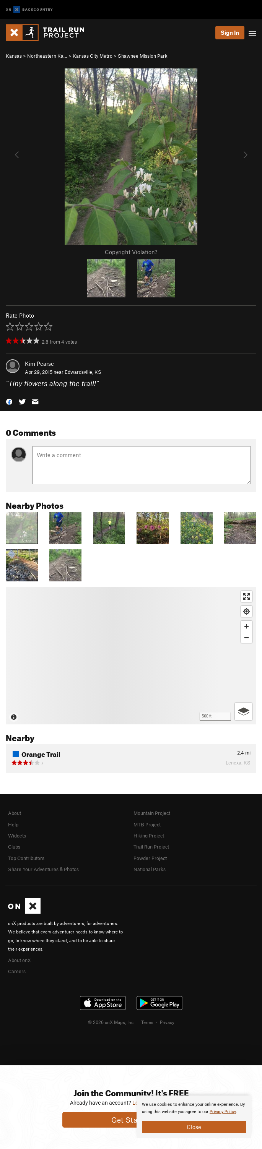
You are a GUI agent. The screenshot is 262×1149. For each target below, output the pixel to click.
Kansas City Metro (92, 56)
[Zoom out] (246, 637)
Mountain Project (151, 813)
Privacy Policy (223, 1111)
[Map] (131, 655)
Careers (17, 971)
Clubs (14, 847)
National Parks (149, 869)
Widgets (17, 836)
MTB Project (147, 824)
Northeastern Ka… (47, 56)
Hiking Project (148, 836)
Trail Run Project (151, 847)
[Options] (243, 711)
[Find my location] (246, 611)
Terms (147, 1022)
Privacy (167, 1022)
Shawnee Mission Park (143, 56)
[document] (194, 1117)
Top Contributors (26, 858)
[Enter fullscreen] (246, 596)
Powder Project (150, 858)
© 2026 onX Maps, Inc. (111, 1022)
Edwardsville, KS (83, 372)
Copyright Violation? (131, 251)
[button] (9, 401)
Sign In (230, 32)
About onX (19, 960)
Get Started (131, 1119)
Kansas (14, 56)
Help (13, 824)
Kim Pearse (39, 363)
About (14, 813)
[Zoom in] (246, 626)
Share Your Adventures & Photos (43, 869)
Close (194, 1126)
